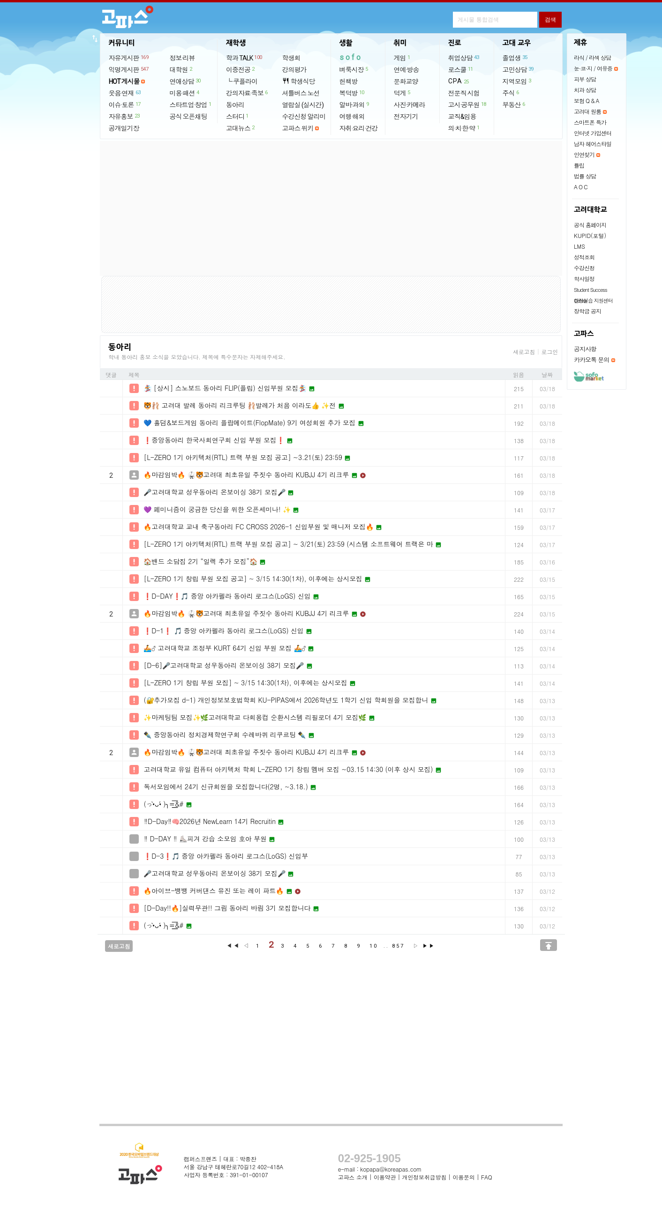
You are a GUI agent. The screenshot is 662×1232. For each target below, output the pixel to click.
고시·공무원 (467, 104)
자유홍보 (125, 116)
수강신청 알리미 (304, 116)
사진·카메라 (409, 105)
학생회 (291, 58)
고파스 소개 (353, 1177)
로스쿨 (461, 69)
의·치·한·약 (464, 128)
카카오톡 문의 (591, 359)
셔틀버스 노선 (301, 93)
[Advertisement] (331, 208)
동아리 (235, 105)
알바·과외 (354, 104)
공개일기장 (124, 128)
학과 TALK (244, 57)
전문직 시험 (464, 93)
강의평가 (294, 70)
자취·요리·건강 (358, 128)
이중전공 (241, 69)
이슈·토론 (125, 104)
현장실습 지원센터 (593, 300)
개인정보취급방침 (424, 1177)
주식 (511, 93)
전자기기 (406, 116)
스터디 (237, 116)
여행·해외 (352, 116)
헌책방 (348, 81)
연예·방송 (406, 70)
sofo (350, 57)
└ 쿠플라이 (241, 81)
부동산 (514, 104)
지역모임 (517, 81)
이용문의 (463, 1177)
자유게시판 (129, 57)
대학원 (181, 69)
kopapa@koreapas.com (390, 1169)
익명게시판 (129, 69)
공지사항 (585, 348)
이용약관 (385, 1177)
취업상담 (464, 57)
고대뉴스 (241, 128)
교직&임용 (462, 116)
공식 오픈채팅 (188, 116)
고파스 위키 (298, 128)
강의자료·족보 (247, 93)
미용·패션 (185, 93)
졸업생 (515, 57)
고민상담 (518, 69)
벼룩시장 (354, 69)
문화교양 (406, 81)
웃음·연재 (125, 93)
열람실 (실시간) (302, 105)
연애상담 (186, 81)
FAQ (486, 1177)
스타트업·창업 (191, 104)
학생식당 (298, 81)
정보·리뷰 (182, 58)
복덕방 (352, 93)
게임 (402, 57)
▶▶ (429, 946)
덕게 (402, 93)
